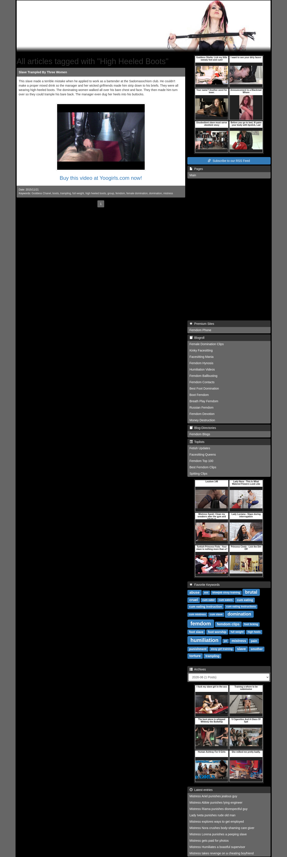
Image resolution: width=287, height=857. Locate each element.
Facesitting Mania (202, 357)
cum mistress (197, 614)
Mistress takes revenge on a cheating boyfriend (222, 853)
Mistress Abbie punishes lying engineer (216, 802)
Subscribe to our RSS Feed (229, 161)
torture (195, 656)
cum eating (245, 600)
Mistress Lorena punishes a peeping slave (218, 834)
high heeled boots (95, 193)
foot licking (251, 624)
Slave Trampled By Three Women (43, 72)
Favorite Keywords (205, 584)
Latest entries (201, 790)
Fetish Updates (200, 448)
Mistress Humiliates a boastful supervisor (217, 847)
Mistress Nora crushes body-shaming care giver (222, 828)
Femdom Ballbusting (204, 376)
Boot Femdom (199, 395)
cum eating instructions (241, 606)
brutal (251, 592)
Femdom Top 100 (201, 461)
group (110, 193)
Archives (198, 669)
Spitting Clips (199, 473)
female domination (137, 193)
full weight (78, 193)
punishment (197, 649)
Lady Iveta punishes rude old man (213, 815)
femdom (120, 193)
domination (155, 193)
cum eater (208, 600)
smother (257, 649)
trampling (65, 193)
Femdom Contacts (202, 382)
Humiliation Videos (202, 369)
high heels (254, 632)
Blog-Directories (203, 428)
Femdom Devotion (202, 414)
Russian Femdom (202, 407)
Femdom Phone (200, 330)
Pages (196, 169)
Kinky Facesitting (201, 350)
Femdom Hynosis (201, 363)
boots (56, 193)
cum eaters (225, 600)
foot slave (196, 632)
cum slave (216, 614)
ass (206, 592)
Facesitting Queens (203, 454)
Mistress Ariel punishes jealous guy (213, 796)
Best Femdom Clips (203, 467)
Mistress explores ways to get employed (217, 821)
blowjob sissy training (226, 592)
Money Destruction (202, 420)
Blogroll (197, 337)
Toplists (197, 442)
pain (254, 641)
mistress (168, 193)
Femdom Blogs (200, 434)
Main (193, 175)
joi (225, 641)
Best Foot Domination (204, 388)
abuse (194, 592)
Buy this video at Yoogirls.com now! (101, 178)
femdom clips (228, 624)
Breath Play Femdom (204, 401)
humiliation (204, 640)
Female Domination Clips (207, 344)
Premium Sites (202, 323)
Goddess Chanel (41, 193)
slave (241, 649)
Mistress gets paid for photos (209, 840)
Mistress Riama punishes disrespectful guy (219, 809)
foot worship (217, 632)
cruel (193, 600)
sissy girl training (221, 649)
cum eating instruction (205, 606)
